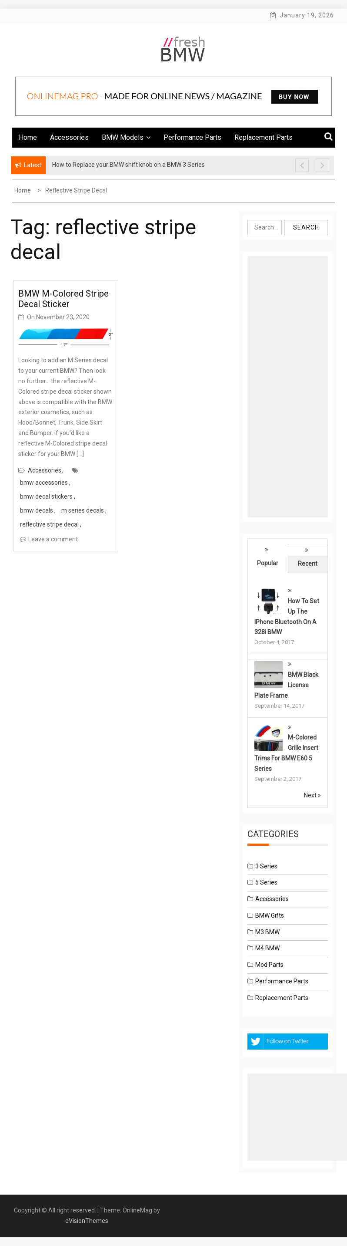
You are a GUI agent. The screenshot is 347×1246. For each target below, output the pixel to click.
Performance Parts (192, 137)
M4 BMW (267, 948)
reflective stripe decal (49, 524)
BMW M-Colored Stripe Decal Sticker (63, 298)
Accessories (69, 137)
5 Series (266, 882)
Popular (267, 563)
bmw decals (36, 510)
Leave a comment (53, 539)
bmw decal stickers (46, 496)
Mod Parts (269, 964)
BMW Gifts (269, 915)
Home (28, 137)
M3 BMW (267, 932)
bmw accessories (44, 482)
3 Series (266, 866)
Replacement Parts (263, 137)
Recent (307, 563)
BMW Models (126, 137)
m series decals (82, 510)
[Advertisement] (287, 386)
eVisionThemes (86, 1220)
